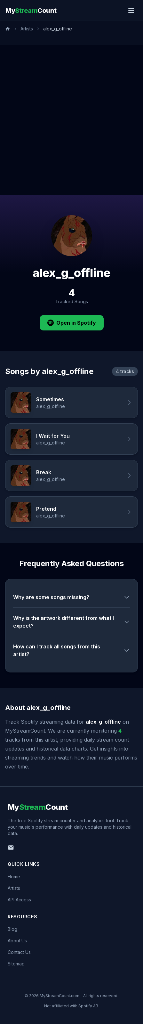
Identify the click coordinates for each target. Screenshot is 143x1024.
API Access (19, 899)
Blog (12, 929)
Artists (26, 28)
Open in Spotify (71, 323)
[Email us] (11, 847)
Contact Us (19, 952)
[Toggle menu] (131, 10)
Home (14, 876)
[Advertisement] (71, 119)
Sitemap (16, 963)
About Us (17, 940)
